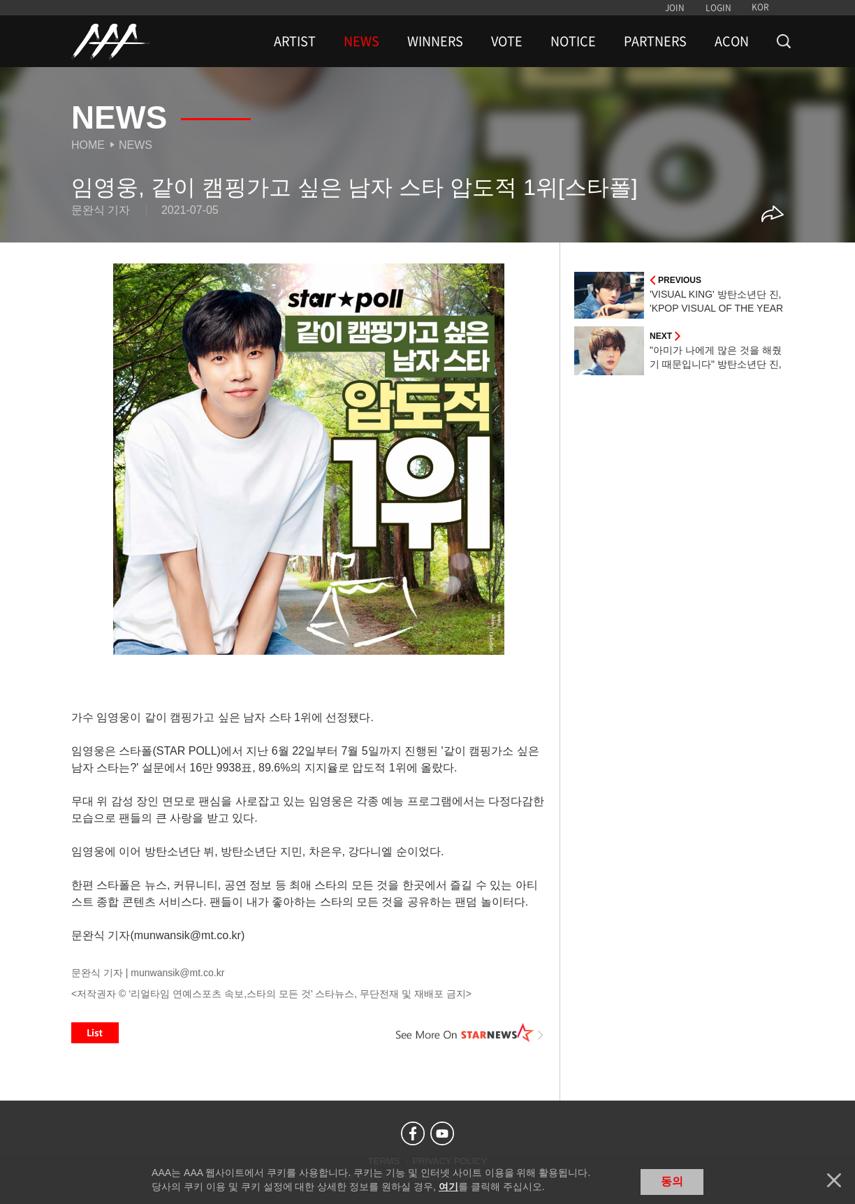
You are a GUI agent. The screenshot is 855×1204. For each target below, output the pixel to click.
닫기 (834, 1180)
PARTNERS (655, 41)
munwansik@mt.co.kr (177, 972)
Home (88, 145)
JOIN (675, 7)
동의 (672, 1181)
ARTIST (295, 41)
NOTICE (573, 41)
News (135, 145)
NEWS (361, 41)
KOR (760, 7)
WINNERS (435, 41)
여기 (448, 1186)
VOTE (506, 41)
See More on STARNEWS (470, 1032)
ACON (732, 41)
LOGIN (718, 7)
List (95, 1032)
